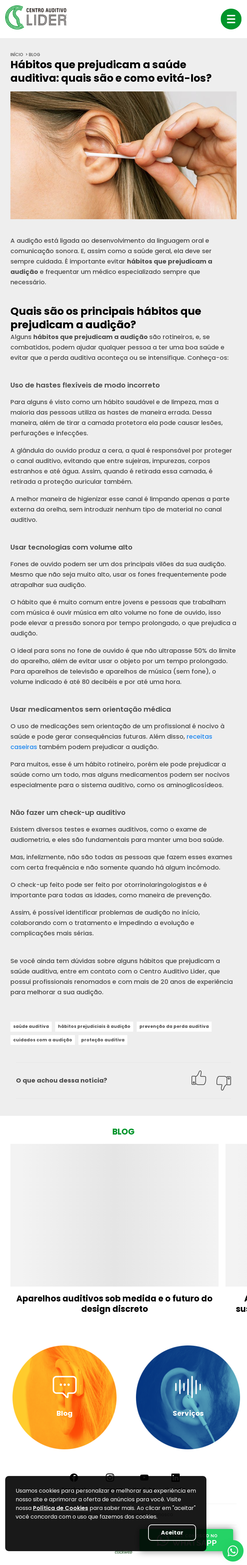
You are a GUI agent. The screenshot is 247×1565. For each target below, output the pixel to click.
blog (34, 54)
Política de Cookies (60, 1508)
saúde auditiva (31, 1026)
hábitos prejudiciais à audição (94, 1026)
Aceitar (172, 1533)
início (16, 54)
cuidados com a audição (42, 1040)
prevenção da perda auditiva (174, 1026)
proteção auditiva (103, 1040)
